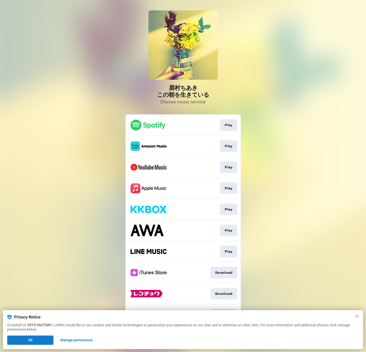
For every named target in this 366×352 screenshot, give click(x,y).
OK (30, 340)
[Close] (357, 316)
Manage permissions (76, 340)
